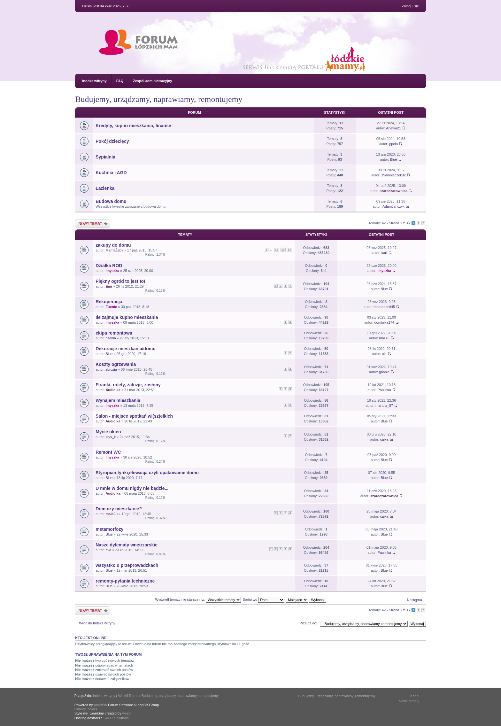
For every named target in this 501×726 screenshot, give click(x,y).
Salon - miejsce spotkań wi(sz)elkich (134, 416)
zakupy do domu (113, 245)
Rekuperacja (109, 301)
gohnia (384, 372)
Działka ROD (109, 265)
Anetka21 (393, 128)
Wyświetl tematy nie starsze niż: (198, 599)
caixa (384, 439)
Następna (414, 600)
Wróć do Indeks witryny (97, 623)
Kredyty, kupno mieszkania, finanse (133, 125)
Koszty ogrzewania (116, 364)
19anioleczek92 (393, 175)
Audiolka (112, 390)
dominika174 (384, 322)
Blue (393, 159)
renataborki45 (384, 307)
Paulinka (384, 390)
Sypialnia (105, 156)
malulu (384, 338)
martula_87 (384, 405)
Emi (108, 286)
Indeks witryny (94, 81)
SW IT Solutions (116, 718)
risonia (110, 338)
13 (283, 249)
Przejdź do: (308, 623)
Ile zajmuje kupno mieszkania (127, 317)
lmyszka (112, 271)
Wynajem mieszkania (118, 400)
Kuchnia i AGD (111, 172)
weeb (126, 713)
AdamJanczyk (393, 206)
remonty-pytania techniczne (125, 580)
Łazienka (105, 188)
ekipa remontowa (114, 333)
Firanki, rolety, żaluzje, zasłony (128, 384)
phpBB (99, 705)
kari (384, 253)
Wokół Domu (128, 696)
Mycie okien (108, 431)
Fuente (111, 307)
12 (276, 249)
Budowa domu (111, 201)
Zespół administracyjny (152, 81)
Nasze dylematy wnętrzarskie (127, 544)
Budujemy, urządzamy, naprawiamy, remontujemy (158, 99)
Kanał (414, 696)
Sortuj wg (263, 599)
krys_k (110, 437)
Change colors (85, 709)
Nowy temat (92, 224)
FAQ (120, 81)
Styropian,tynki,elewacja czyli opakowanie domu (147, 472)
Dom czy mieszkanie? (119, 508)
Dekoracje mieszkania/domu (126, 348)
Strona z (398, 223)
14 (289, 249)
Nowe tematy (409, 701)
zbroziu (111, 369)
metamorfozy (109, 529)
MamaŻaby (114, 250)
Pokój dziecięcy (112, 141)
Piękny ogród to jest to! (120, 281)
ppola (393, 144)
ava (108, 550)
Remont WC (108, 452)
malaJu (111, 514)
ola (384, 354)
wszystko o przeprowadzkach (127, 565)
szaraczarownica (393, 191)
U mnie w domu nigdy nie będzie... (132, 488)
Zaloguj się (410, 6)
